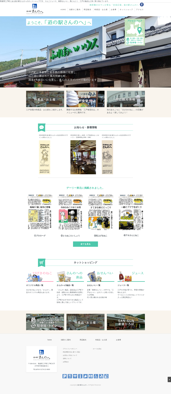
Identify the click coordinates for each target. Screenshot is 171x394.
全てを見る (86, 244)
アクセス (140, 9)
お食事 (113, 9)
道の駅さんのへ (82, 385)
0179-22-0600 (45, 369)
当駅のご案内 (75, 9)
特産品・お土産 (101, 9)
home (63, 9)
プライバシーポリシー (70, 349)
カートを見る (97, 349)
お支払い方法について (70, 355)
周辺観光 (87, 9)
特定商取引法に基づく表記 (71, 352)
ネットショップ (126, 9)
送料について (67, 358)
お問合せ (66, 362)
